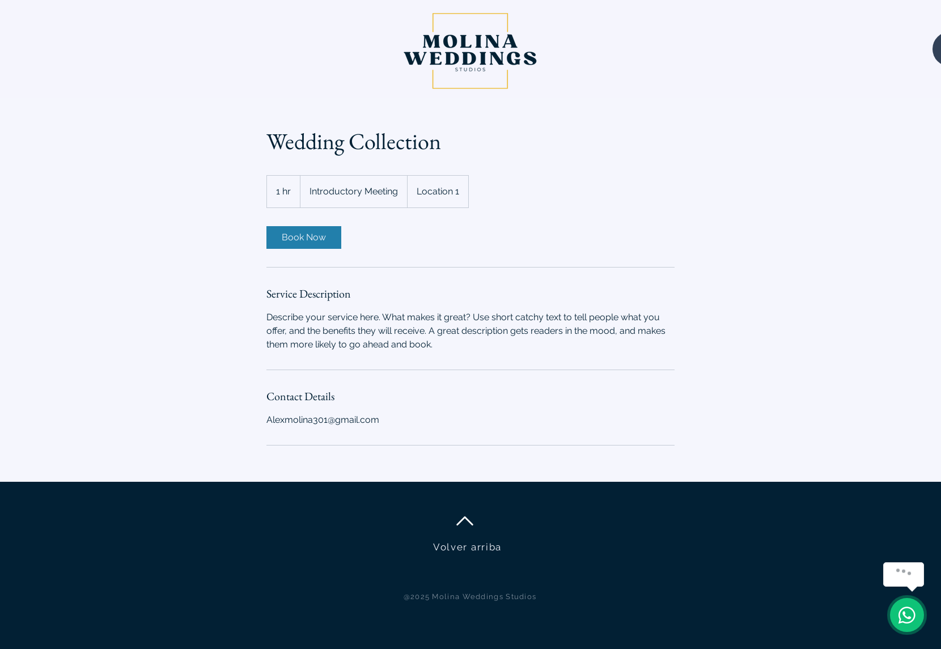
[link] (303, 237)
